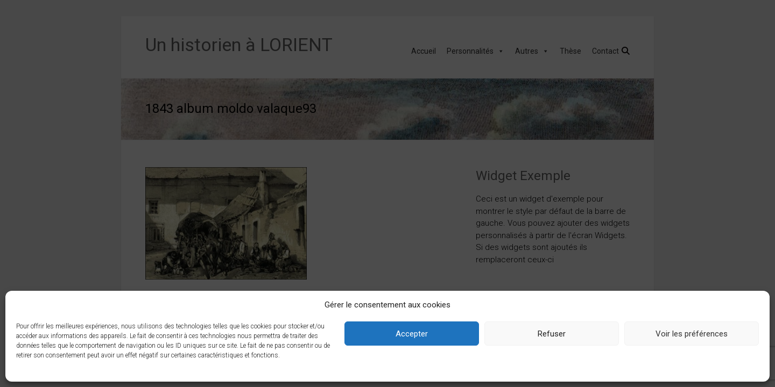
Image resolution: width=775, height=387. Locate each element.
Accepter (412, 334)
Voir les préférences (692, 334)
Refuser (552, 334)
